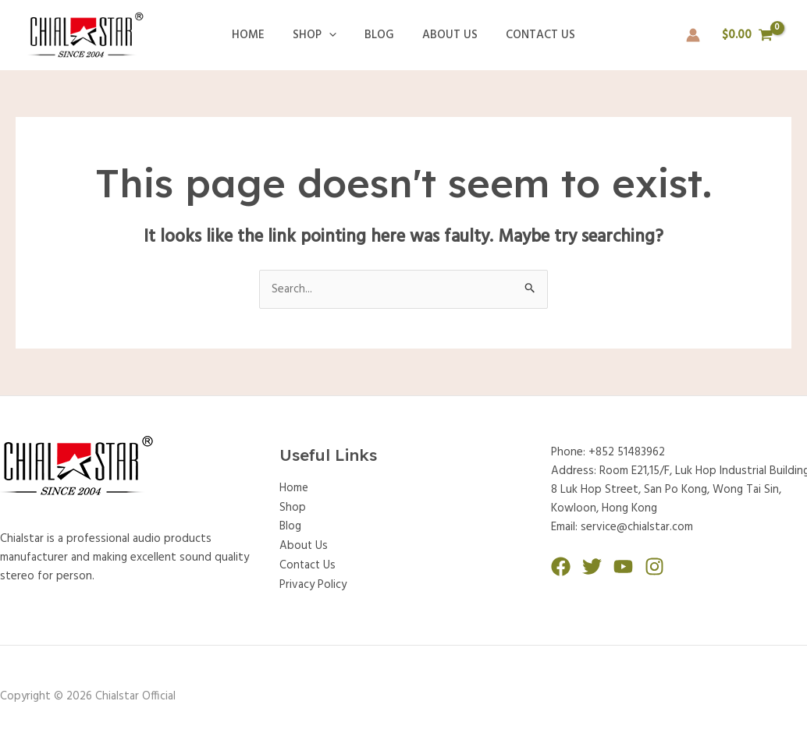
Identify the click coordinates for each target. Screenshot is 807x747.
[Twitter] (592, 566)
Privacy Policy (313, 581)
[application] (333, 35)
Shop (319, 35)
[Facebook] (561, 566)
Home (257, 35)
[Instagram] (654, 566)
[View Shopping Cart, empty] (748, 35)
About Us (445, 35)
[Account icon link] (693, 35)
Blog (379, 35)
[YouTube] (623, 566)
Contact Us (531, 35)
